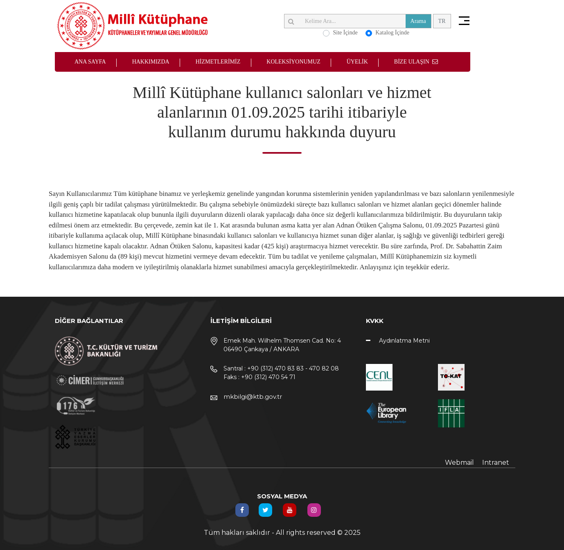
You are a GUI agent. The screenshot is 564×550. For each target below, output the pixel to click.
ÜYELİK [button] (357, 62)
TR (442, 21)
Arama (418, 21)
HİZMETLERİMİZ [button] (218, 62)
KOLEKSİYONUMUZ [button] (293, 62)
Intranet (495, 462)
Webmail (459, 462)
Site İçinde (345, 33)
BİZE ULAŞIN (416, 62)
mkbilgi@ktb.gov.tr (252, 396)
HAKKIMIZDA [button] (150, 62)
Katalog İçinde (392, 33)
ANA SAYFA (90, 62)
